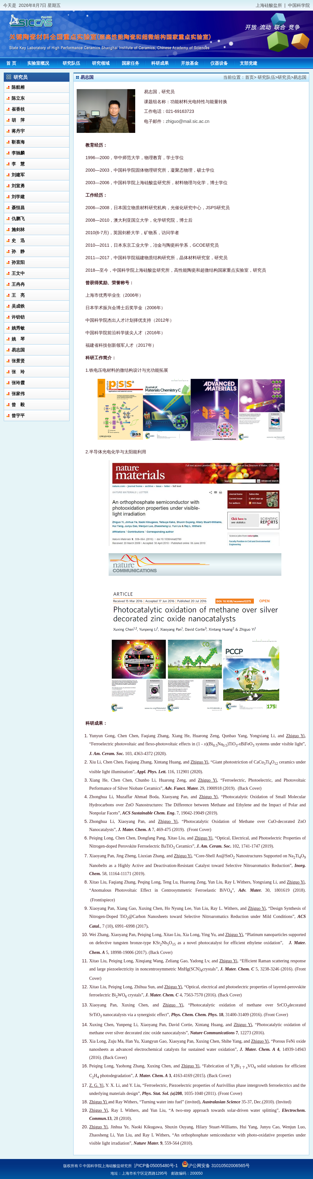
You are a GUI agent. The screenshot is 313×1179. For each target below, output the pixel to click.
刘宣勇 (18, 185)
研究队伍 (266, 77)
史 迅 (18, 240)
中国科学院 (299, 5)
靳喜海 (18, 141)
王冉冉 (18, 284)
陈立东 (18, 98)
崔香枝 (18, 109)
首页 (249, 77)
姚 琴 (18, 338)
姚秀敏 (18, 327)
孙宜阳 (18, 262)
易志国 (18, 349)
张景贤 (18, 360)
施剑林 (18, 229)
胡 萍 (18, 120)
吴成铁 (18, 306)
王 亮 (18, 295)
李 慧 (18, 163)
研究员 (284, 77)
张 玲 (18, 371)
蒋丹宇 (18, 131)
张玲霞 (18, 382)
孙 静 (18, 251)
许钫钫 (18, 317)
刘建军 (18, 174)
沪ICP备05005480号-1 (156, 1165)
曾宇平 (18, 415)
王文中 (18, 273)
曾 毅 (18, 404)
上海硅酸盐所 (269, 5)
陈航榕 (18, 87)
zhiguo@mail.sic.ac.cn (188, 121)
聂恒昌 (18, 207)
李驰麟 (18, 152)
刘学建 (18, 196)
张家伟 (18, 393)
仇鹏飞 (18, 218)
